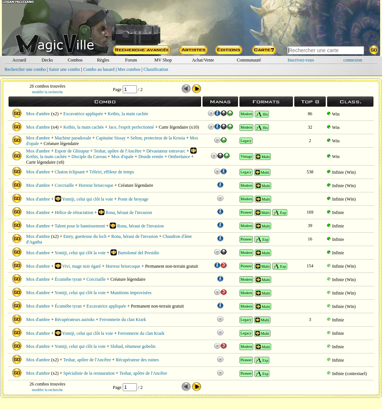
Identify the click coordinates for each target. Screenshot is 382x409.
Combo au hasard (99, 69)
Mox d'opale (122, 156)
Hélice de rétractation (74, 212)
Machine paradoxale (73, 138)
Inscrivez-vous (301, 60)
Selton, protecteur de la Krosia (158, 138)
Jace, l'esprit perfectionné (131, 127)
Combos (75, 60)
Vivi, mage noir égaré (81, 266)
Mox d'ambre (38, 113)
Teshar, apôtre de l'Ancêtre (117, 151)
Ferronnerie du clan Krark (122, 319)
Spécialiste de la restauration (89, 373)
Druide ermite (150, 156)
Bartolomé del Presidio (138, 252)
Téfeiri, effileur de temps (112, 171)
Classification (156, 69)
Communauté (249, 60)
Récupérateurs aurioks (75, 319)
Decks (47, 60)
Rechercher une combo (25, 69)
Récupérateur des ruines (137, 359)
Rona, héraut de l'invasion (129, 212)
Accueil (19, 60)
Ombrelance (179, 156)
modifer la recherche (47, 92)
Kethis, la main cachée (128, 113)
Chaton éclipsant (70, 171)
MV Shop (163, 60)
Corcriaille (64, 185)
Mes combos (129, 69)
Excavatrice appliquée (83, 113)
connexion (353, 60)
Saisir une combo (64, 69)
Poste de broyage (133, 199)
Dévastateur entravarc (165, 151)
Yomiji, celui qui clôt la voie (87, 199)
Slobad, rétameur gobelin (133, 346)
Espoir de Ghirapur (72, 151)
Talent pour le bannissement (80, 226)
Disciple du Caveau (89, 156)
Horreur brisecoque (96, 185)
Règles (103, 60)
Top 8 (310, 101)
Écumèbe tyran (68, 279)
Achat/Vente (203, 60)
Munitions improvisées (130, 292)
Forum (131, 60)
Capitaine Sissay (111, 138)
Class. (350, 101)
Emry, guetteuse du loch (85, 236)
